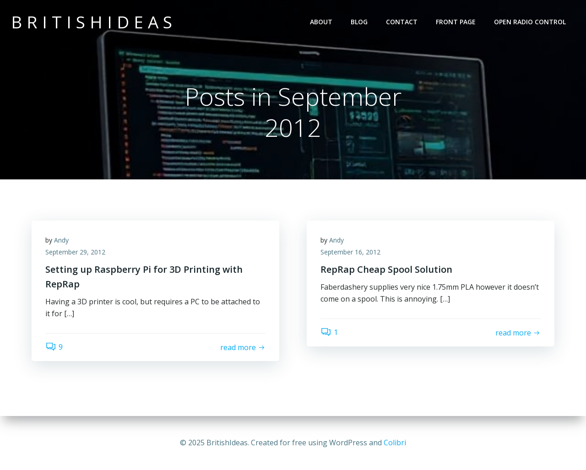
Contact (402, 21)
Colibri (395, 443)
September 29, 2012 (75, 252)
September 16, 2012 (350, 252)
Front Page (456, 21)
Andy (61, 240)
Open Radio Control (530, 21)
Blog (359, 21)
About (321, 21)
